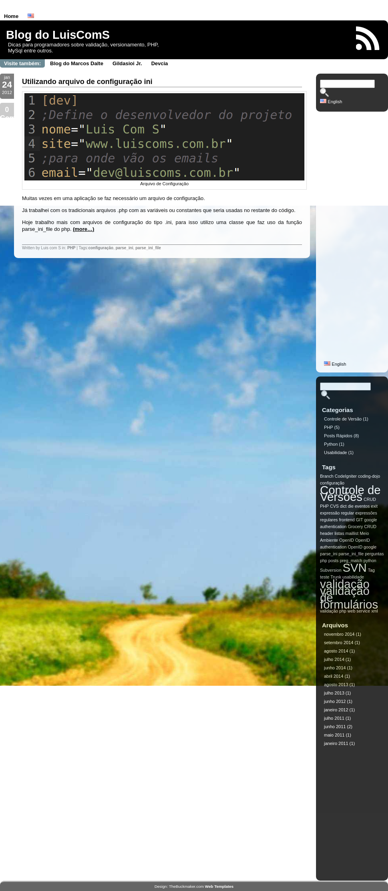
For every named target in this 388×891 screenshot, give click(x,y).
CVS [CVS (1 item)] (334, 506)
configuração (101, 248)
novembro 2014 (339, 634)
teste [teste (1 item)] (324, 577)
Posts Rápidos (338, 435)
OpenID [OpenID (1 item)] (346, 540)
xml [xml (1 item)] (374, 611)
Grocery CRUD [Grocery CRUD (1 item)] (362, 526)
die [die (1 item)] (351, 506)
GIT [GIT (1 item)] (359, 519)
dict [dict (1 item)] (343, 506)
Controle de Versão (343, 418)
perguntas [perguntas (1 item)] (374, 553)
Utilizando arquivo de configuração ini (87, 82)
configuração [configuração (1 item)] (332, 483)
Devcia (159, 63)
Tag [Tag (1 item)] (371, 570)
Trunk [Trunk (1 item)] (335, 577)
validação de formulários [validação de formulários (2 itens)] (349, 597)
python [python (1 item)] (370, 560)
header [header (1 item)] (326, 533)
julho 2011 (334, 718)
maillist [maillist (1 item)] (352, 533)
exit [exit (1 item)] (374, 506)
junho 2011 (335, 726)
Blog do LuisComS (58, 34)
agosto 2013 (336, 684)
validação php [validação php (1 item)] (333, 611)
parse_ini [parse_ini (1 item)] (328, 553)
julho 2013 (334, 693)
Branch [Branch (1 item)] (327, 476)
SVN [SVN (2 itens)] (354, 567)
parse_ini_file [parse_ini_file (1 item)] (351, 553)
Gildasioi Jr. (127, 63)
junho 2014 (335, 667)
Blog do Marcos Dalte (76, 63)
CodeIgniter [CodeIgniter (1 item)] (346, 476)
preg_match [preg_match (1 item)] (351, 560)
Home (11, 16)
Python (331, 444)
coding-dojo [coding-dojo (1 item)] (369, 476)
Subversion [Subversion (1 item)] (330, 570)
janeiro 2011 (336, 743)
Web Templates (219, 886)
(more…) (83, 229)
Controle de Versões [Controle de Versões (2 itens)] (350, 493)
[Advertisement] (352, 240)
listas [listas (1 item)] (339, 533)
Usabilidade (335, 452)
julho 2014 (334, 659)
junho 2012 (335, 701)
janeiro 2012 (336, 709)
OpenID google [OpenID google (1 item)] (362, 547)
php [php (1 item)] (323, 560)
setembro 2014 (338, 642)
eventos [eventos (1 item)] (362, 506)
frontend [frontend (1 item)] (347, 519)
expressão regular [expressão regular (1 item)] (337, 513)
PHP (71, 248)
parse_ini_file (148, 248)
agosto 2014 (336, 651)
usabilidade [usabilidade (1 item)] (353, 577)
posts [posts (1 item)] (333, 560)
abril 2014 (333, 676)
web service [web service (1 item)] (359, 611)
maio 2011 (334, 735)
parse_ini (124, 248)
